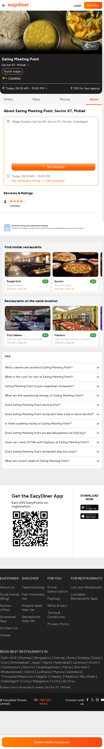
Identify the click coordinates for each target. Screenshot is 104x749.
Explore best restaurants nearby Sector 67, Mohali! (35, 687)
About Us (7, 587)
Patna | (67, 667)
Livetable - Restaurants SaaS (84, 596)
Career (5, 635)
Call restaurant (55, 180)
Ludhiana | (44, 672)
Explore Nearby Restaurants (51, 742)
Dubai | (97, 658)
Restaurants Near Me (31, 619)
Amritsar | (81, 667)
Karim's (59, 281)
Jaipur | (36, 662)
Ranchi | (28, 667)
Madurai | (71, 676)
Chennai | (59, 658)
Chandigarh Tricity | (16, 681)
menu (36, 99)
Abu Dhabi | (88, 676)
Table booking (33, 587)
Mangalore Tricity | (47, 681)
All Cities (68, 681)
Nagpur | (42, 676)
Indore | (29, 672)
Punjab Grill (14, 281)
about (94, 99)
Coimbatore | (11, 667)
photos (65, 99)
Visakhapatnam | (48, 667)
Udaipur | (56, 676)
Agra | (47, 662)
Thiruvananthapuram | (17, 676)
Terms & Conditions (56, 615)
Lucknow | (80, 662)
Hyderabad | (62, 662)
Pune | (72, 658)
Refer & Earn (57, 606)
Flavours (60, 335)
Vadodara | (74, 672)
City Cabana (14, 335)
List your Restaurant (86, 587)
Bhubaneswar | (11, 672)
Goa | (4, 662)
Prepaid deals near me (32, 608)
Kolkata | (84, 658)
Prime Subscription (57, 589)
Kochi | (94, 662)
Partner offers (6, 608)
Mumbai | (25, 658)
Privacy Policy (58, 624)
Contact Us (9, 628)
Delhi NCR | (9, 658)
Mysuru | (59, 672)
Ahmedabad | (19, 662)
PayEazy (53, 598)
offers (8, 99)
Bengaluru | (42, 658)
